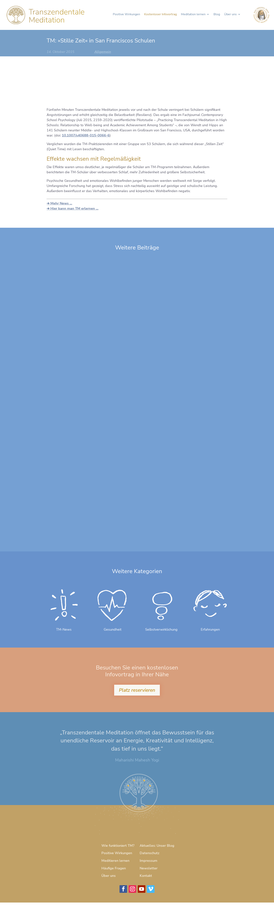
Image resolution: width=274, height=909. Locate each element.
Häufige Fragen (113, 874)
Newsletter (149, 874)
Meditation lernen (192, 16)
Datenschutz (149, 859)
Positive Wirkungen (125, 16)
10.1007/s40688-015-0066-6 (86, 135)
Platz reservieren (137, 696)
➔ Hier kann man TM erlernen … (72, 208)
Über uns (229, 16)
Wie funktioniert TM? (117, 852)
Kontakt (146, 882)
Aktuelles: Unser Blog (157, 852)
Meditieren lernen (115, 867)
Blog (215, 16)
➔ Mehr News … (59, 203)
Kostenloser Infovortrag (159, 16)
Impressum (148, 867)
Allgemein (102, 52)
